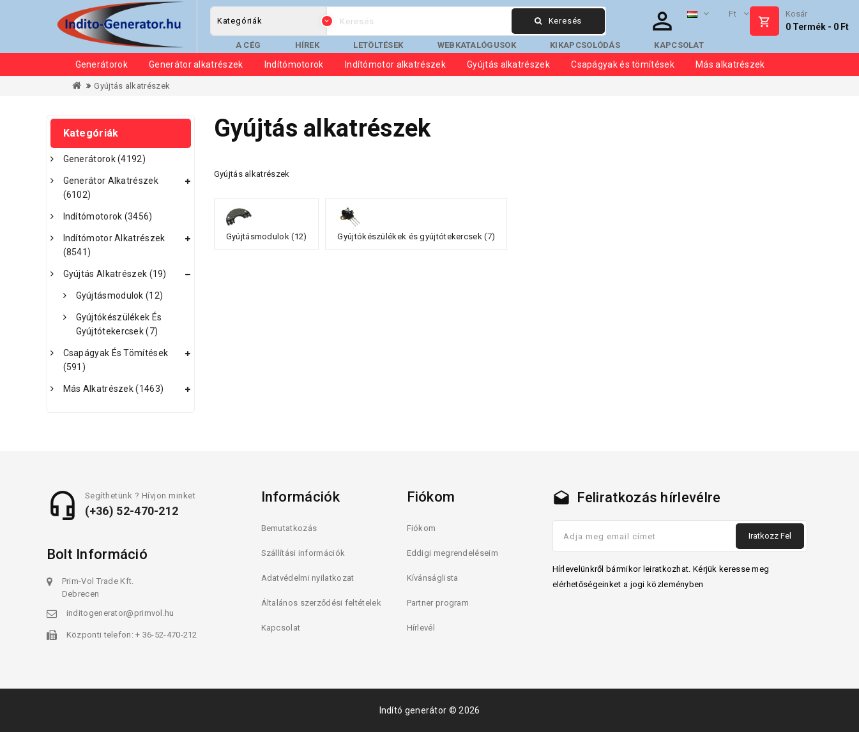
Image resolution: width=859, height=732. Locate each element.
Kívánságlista (433, 578)
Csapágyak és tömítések (622, 64)
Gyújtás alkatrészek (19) (115, 274)
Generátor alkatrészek (196, 64)
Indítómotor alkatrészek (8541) (114, 245)
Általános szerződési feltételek (321, 603)
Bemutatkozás (289, 528)
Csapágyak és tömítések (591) (116, 360)
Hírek (307, 45)
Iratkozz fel (770, 536)
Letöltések (378, 45)
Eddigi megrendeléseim (452, 553)
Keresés (558, 21)
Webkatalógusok (476, 45)
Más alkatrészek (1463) (113, 389)
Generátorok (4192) (104, 159)
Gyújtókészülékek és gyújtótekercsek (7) (119, 324)
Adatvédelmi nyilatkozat (307, 578)
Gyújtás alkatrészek (508, 64)
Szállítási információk (303, 553)
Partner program (438, 603)
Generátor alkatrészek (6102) (110, 188)
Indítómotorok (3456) (108, 216)
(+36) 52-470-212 (132, 511)
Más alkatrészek (730, 64)
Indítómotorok (294, 64)
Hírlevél (421, 627)
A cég (248, 45)
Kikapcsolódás (585, 45)
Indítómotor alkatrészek (395, 64)
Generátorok (101, 64)
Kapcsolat (679, 45)
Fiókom (421, 528)
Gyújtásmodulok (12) (119, 295)
